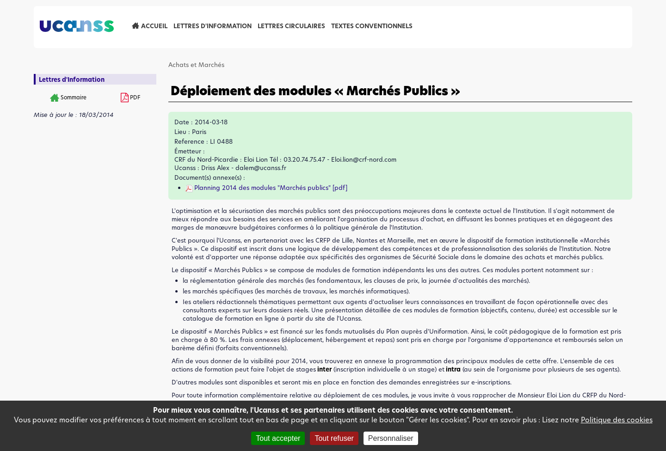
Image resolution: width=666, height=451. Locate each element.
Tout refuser (333, 438)
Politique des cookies (617, 420)
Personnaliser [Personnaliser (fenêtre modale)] (390, 438)
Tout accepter (278, 438)
